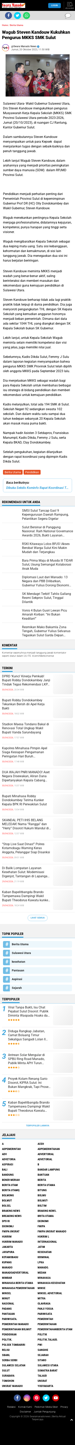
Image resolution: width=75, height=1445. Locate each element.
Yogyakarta (45, 1386)
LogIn (54, 5)
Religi (6, 1349)
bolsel (6, 1205)
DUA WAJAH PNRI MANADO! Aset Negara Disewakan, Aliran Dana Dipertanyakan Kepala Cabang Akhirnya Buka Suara (26, 776)
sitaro (42, 1360)
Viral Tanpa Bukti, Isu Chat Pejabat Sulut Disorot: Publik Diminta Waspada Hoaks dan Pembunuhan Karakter (28, 1011)
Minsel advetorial (50, 1293)
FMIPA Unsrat (11, 1231)
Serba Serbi (9, 1360)
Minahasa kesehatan (51, 1282)
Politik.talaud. (48, 1339)
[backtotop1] (72, 1420)
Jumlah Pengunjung (44, 1411)
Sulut (6, 1370)
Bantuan (43, 1174)
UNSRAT (42, 1380)
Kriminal (43, 1257)
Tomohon (8, 1380)
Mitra (41, 1298)
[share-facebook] (8, 15)
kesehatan (18, 961)
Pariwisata (45, 1313)
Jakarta (7, 1246)
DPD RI (6, 1221)
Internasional (47, 1241)
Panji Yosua (45, 1308)
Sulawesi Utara (21, 953)
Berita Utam (10, 1185)
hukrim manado (12, 1241)
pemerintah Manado (15, 1324)
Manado (7, 1267)
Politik (42, 1334)
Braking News (11, 1210)
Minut (6, 1298)
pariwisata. (9, 1319)
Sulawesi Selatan (13, 1365)
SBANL (6, 1355)
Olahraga (44, 1303)
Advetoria (8, 1159)
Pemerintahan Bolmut (17, 1329)
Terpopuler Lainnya (37, 1125)
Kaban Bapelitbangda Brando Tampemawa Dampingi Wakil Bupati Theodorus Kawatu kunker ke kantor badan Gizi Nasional (25, 896)
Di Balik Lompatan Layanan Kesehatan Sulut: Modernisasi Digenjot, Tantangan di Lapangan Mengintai (25, 872)
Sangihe (43, 1349)
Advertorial (46, 1154)
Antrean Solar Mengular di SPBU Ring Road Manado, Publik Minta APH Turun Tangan (26, 1059)
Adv (4, 1154)
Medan (42, 1272)
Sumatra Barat (48, 1370)
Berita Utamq (10, 1190)
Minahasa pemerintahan (18, 1288)
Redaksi (11, 1407)
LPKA (41, 1262)
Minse (41, 1288)
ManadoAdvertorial (15, 1272)
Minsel (6, 1293)
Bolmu (42, 1195)
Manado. (43, 1267)
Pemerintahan (47, 1324)
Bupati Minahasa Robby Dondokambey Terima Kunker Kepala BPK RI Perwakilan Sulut (24, 800)
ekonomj (8, 1226)
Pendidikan (32, 472)
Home (5, 25)
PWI (40, 1344)
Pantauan (18, 970)
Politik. (7, 1339)
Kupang (7, 1262)
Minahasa (44, 1277)
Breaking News (12, 1216)
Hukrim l (43, 1236)
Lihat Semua (38, 918)
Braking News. (47, 1210)
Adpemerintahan (49, 1149)
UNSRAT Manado (12, 1386)
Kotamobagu (10, 1257)
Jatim (41, 1246)
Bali (4, 1169)
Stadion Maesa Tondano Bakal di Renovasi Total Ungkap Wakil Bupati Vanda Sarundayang (25, 728)
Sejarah (17, 987)
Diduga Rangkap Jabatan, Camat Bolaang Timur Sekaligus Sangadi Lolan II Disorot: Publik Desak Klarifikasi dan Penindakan (27, 1035)
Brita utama (46, 1216)
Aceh (41, 1143)
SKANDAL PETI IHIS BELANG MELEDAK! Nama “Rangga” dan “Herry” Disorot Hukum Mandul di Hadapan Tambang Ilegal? (25, 824)
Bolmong (8, 1195)
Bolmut (7, 1200)
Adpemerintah (11, 1149)
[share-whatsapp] (26, 15)
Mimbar (7, 1277)
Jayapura (8, 1252)
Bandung (8, 1174)
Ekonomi (43, 1221)
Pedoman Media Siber (46, 1407)
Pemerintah (45, 1319)
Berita (42, 1179)
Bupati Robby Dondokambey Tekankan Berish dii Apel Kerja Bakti (23, 704)
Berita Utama (13, 472)
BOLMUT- (43, 1200)
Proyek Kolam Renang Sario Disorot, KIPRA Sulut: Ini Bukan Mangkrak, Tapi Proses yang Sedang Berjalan (29, 1083)
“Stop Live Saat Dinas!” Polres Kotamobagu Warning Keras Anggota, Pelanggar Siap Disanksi (26, 848)
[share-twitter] (17, 15)
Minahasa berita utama (17, 1282)
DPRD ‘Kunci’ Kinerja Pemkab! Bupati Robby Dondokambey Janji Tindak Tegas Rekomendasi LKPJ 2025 (26, 680)
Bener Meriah (11, 1179)
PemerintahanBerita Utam (55, 1329)
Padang (7, 1308)
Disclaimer (25, 1411)
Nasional (8, 1303)
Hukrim (7, 1236)
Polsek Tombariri (13, 1344)
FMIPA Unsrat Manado (52, 1231)
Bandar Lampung (49, 1169)
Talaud (42, 1375)
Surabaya (8, 1375)
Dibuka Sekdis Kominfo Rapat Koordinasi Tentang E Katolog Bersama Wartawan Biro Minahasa (37, 488)
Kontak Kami (25, 1407)
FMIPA (41, 1226)
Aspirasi (17, 979)
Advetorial (45, 1159)
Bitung (42, 1190)
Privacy (64, 1407)
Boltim (42, 1205)
